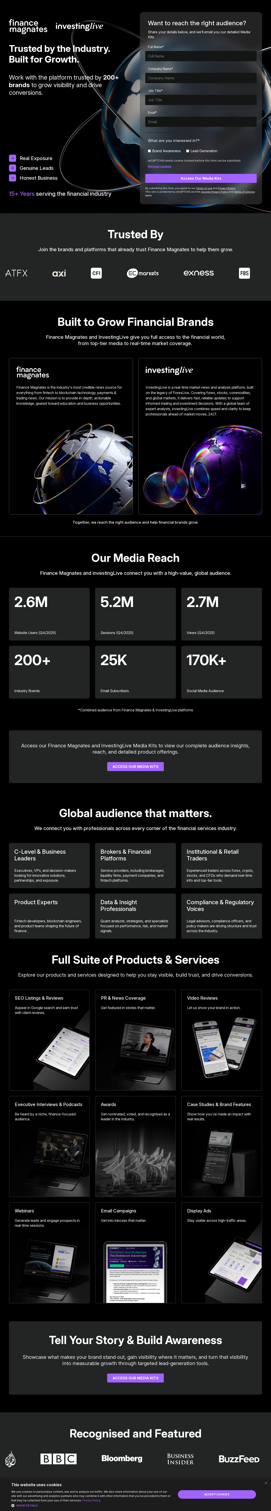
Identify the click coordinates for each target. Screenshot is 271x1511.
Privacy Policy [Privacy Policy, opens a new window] (91, 1500)
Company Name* (160, 69)
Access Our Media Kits (135, 766)
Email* (152, 112)
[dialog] (135, 1494)
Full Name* (156, 47)
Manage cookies (159, 166)
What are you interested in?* (174, 140)
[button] (91, 1505)
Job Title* (155, 91)
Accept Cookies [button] (216, 1494)
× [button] (266, 1482)
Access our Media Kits (135, 1378)
